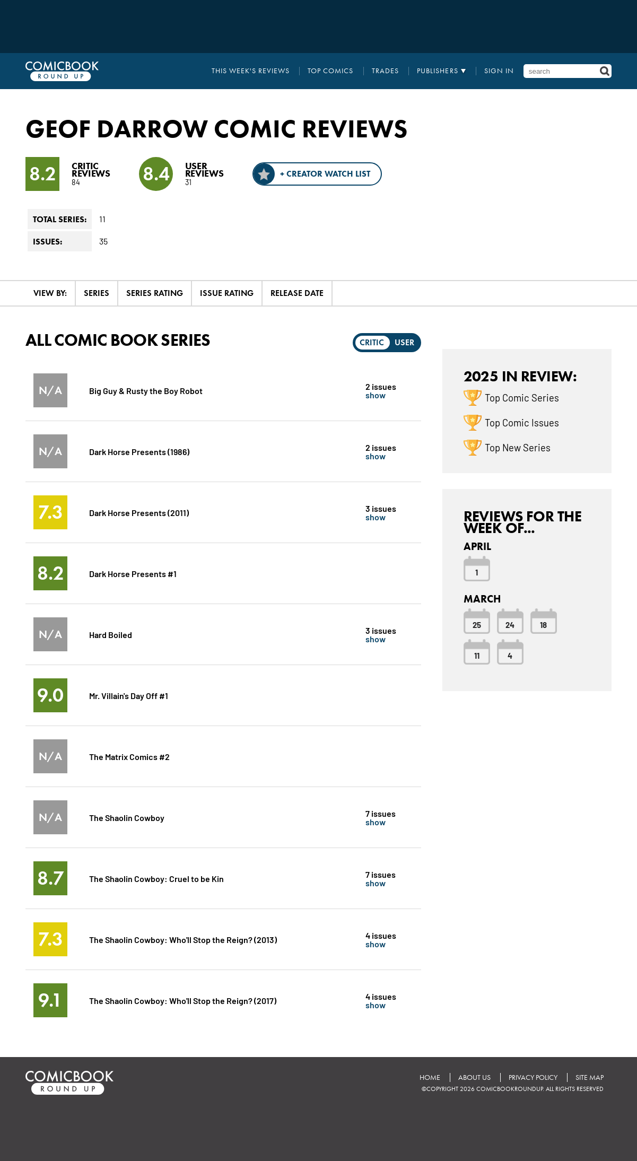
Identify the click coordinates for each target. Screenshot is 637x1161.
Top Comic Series (522, 397)
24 (509, 624)
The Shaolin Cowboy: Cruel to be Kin (156, 878)
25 (477, 624)
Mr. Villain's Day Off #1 (128, 695)
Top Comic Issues (522, 422)
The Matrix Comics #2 (129, 756)
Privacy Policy (533, 1077)
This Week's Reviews (251, 71)
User (404, 342)
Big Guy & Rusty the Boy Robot (146, 390)
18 (543, 624)
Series (96, 293)
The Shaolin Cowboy (126, 817)
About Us (474, 1077)
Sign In (499, 71)
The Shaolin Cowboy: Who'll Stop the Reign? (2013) (183, 939)
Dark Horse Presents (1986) (139, 451)
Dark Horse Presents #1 (133, 573)
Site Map (589, 1077)
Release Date (297, 293)
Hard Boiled (110, 634)
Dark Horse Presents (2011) (139, 512)
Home (430, 1077)
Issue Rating (227, 293)
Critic (372, 342)
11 (476, 655)
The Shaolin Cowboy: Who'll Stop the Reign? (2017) (182, 1000)
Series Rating (154, 293)
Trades (385, 71)
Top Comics (330, 71)
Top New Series (518, 447)
